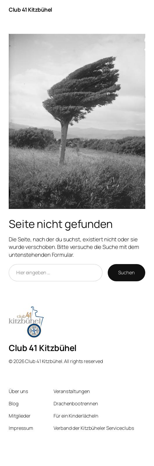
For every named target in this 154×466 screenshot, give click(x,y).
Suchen (126, 272)
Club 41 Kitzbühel (30, 9)
